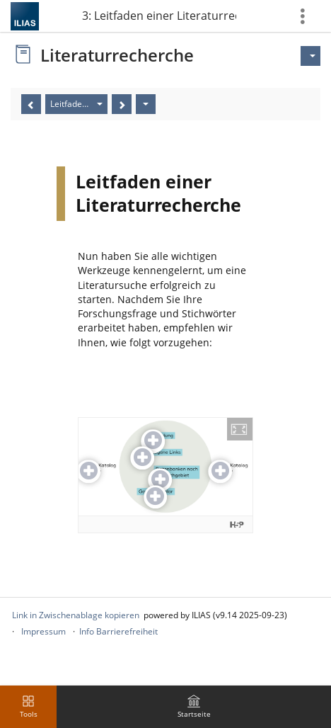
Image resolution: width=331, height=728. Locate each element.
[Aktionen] (146, 104)
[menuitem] (194, 707)
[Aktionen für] (310, 56)
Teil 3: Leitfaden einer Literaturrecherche (158, 15)
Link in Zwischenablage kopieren (75, 615)
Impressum (43, 631)
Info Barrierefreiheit (118, 631)
